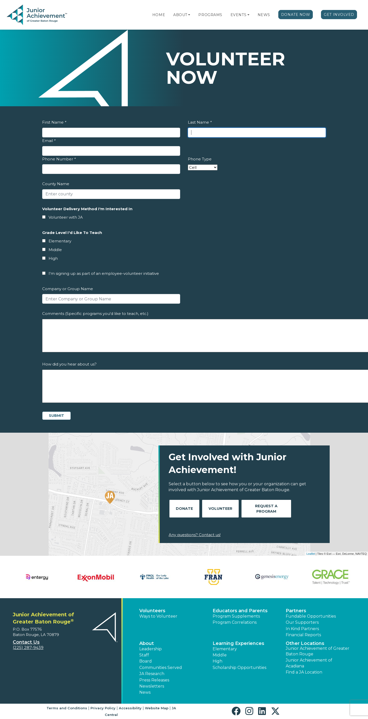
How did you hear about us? (69, 364)
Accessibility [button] (130, 708)
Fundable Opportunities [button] (311, 616)
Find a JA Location (304, 672)
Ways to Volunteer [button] (158, 616)
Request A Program (266, 509)
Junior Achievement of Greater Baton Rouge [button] (317, 651)
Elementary (60, 241)
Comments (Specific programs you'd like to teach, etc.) (95, 313)
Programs (210, 15)
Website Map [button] (156, 708)
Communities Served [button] (160, 667)
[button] (189, 15)
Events (238, 15)
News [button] (145, 692)
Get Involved (339, 14)
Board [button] (145, 661)
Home (158, 15)
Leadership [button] (150, 648)
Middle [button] (220, 655)
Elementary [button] (225, 648)
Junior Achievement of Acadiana (309, 663)
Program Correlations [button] (235, 622)
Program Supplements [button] (236, 616)
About (180, 15)
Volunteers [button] (152, 610)
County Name (55, 183)
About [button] (146, 643)
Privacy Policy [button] (103, 708)
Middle (55, 249)
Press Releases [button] (154, 680)
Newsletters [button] (151, 686)
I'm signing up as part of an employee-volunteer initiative (104, 273)
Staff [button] (144, 655)
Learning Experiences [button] (238, 643)
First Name (54, 122)
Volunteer (220, 508)
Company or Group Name (67, 288)
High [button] (217, 661)
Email (48, 140)
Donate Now (295, 14)
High (53, 258)
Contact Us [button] (26, 642)
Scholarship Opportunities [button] (239, 667)
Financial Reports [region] (303, 634)
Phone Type (200, 159)
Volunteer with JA (66, 217)
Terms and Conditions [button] (67, 708)
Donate (184, 508)
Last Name (200, 122)
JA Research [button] (151, 673)
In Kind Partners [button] (302, 628)
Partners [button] (296, 610)
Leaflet (310, 553)
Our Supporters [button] (302, 622)
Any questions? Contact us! (195, 534)
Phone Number (59, 159)
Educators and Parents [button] (240, 610)
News (264, 15)
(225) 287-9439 (28, 647)
